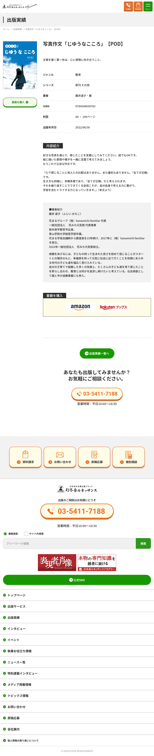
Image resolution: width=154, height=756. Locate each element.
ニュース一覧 (16, 662)
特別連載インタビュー (23, 673)
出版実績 (14, 617)
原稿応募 (14, 718)
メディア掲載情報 (19, 684)
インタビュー (17, 628)
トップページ (17, 595)
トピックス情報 (18, 695)
